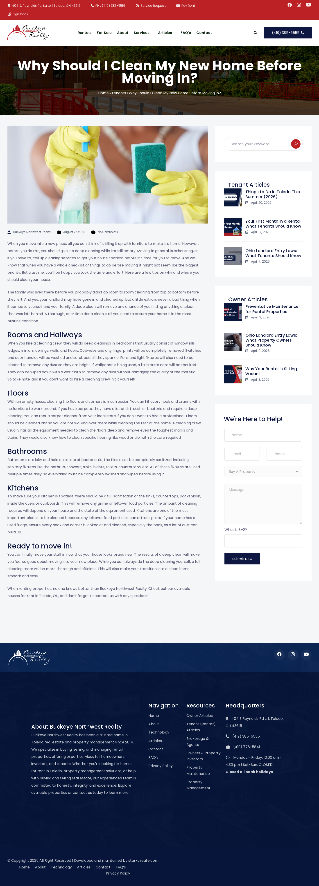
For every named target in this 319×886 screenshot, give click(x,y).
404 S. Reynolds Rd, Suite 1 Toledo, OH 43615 (43, 5)
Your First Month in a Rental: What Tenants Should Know (273, 223)
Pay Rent (185, 5)
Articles (165, 32)
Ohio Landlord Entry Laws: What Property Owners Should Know (271, 340)
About (122, 32)
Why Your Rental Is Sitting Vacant (271, 371)
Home (103, 93)
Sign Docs (17, 14)
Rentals (84, 32)
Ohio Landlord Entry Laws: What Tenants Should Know (273, 253)
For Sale (104, 32)
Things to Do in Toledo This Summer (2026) (272, 194)
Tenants (118, 93)
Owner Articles (199, 715)
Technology (158, 732)
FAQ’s (186, 32)
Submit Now (242, 558)
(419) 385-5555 (288, 32)
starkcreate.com (143, 860)
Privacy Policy (160, 765)
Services (141, 32)
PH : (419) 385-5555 (108, 5)
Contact (204, 32)
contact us (104, 595)
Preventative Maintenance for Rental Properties (272, 309)
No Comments (105, 232)
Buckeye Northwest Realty (30, 232)
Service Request (151, 5)
